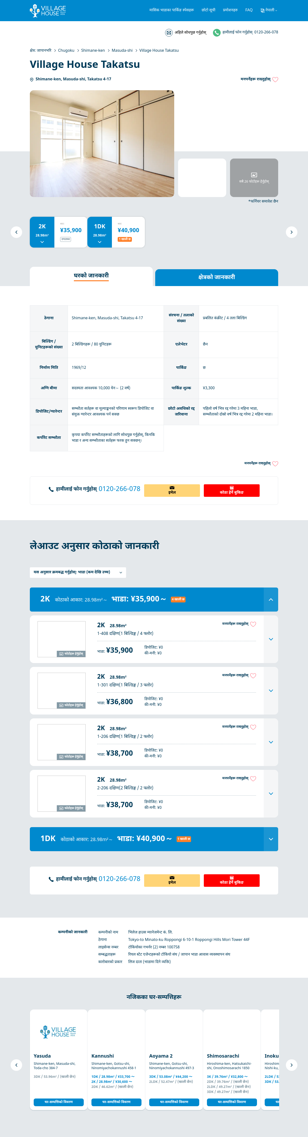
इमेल (172, 492)
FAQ (249, 10)
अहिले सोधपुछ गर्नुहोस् (190, 32)
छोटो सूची (208, 10)
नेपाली (269, 10)
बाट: (62, 224)
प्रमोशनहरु (230, 10)
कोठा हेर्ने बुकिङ (232, 492)
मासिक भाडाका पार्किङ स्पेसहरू (171, 10)
